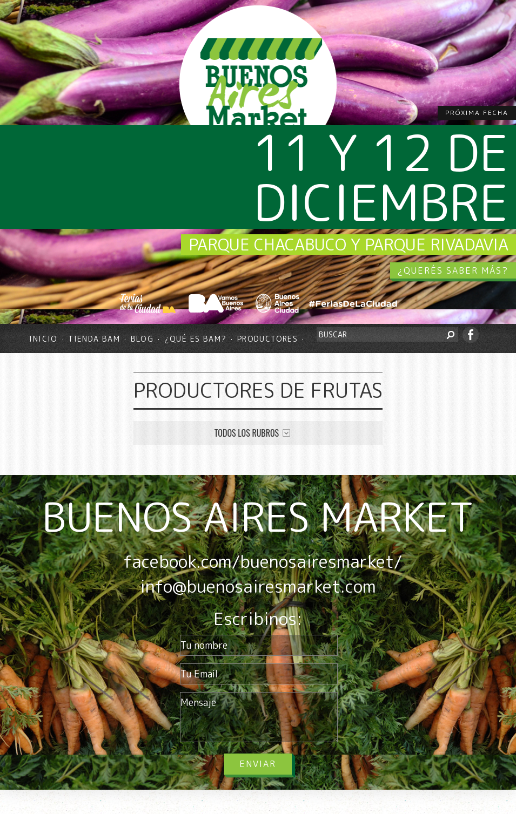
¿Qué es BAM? (195, 339)
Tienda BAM (94, 339)
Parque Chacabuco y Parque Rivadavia (348, 244)
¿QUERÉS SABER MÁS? (453, 270)
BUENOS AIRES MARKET (258, 517)
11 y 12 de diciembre (380, 177)
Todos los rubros (247, 432)
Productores (267, 339)
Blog (142, 339)
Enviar (257, 764)
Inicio (43, 339)
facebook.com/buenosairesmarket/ (262, 561)
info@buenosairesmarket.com (258, 586)
